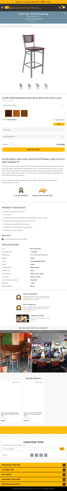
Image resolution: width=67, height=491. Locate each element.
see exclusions (33, 21)
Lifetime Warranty (21, 195)
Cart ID (57, 432)
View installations (27, 311)
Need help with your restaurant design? (16, 239)
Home (2, 26)
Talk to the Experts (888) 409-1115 (30, 2)
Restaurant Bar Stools (11, 26)
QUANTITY (5, 144)
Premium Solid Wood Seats (42, 195)
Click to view (34, 321)
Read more (26, 301)
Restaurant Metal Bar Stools (25, 26)
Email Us (41, 432)
